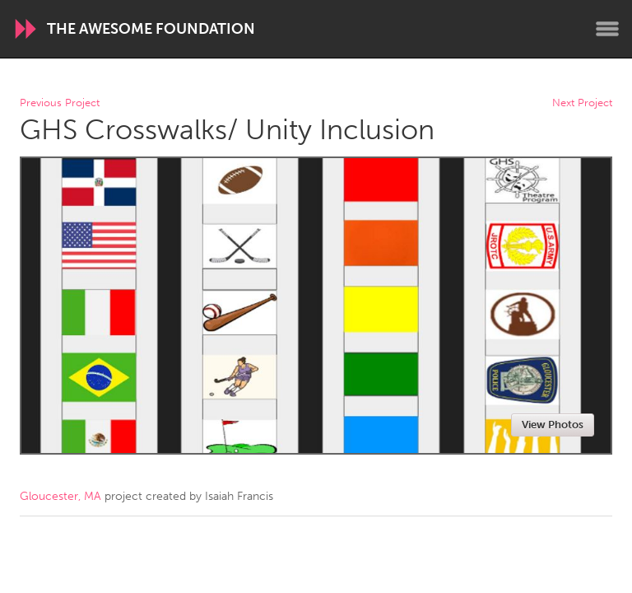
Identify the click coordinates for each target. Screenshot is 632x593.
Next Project (582, 103)
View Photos (552, 424)
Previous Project (60, 103)
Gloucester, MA (60, 496)
